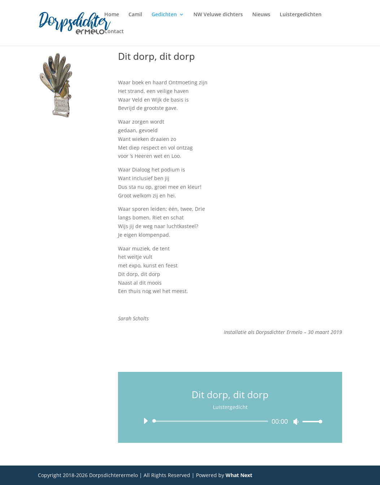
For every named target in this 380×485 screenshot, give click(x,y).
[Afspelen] (145, 421)
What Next (239, 475)
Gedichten (164, 15)
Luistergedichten (301, 15)
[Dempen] (296, 421)
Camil (135, 15)
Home (111, 15)
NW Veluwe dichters (218, 15)
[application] (230, 421)
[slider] (211, 421)
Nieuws (261, 15)
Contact (114, 32)
